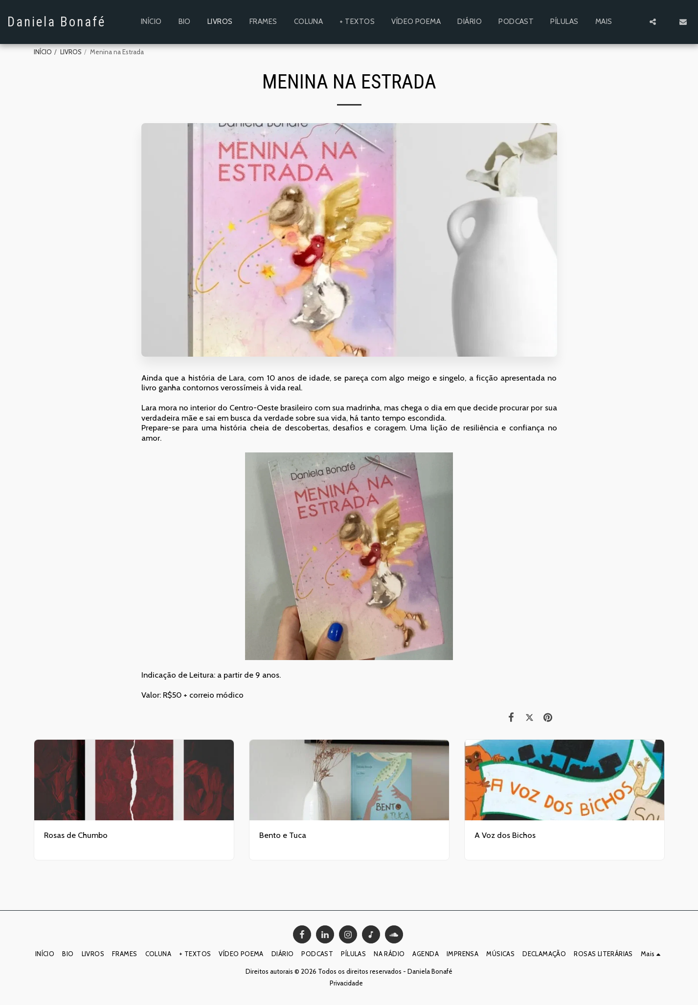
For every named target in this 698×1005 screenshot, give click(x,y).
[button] (653, 21)
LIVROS (71, 52)
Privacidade (346, 983)
